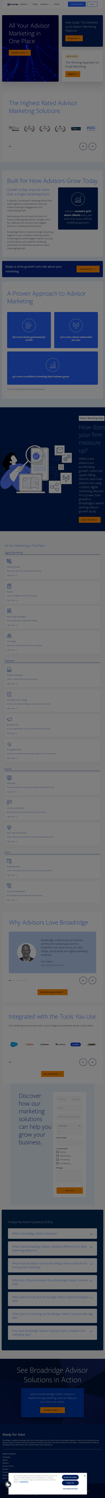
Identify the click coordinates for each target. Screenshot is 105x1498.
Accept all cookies (70, 1477)
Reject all (70, 1483)
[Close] (84, 1475)
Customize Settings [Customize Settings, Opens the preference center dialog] (70, 1488)
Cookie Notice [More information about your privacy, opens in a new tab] (23, 1482)
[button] (8, 1484)
